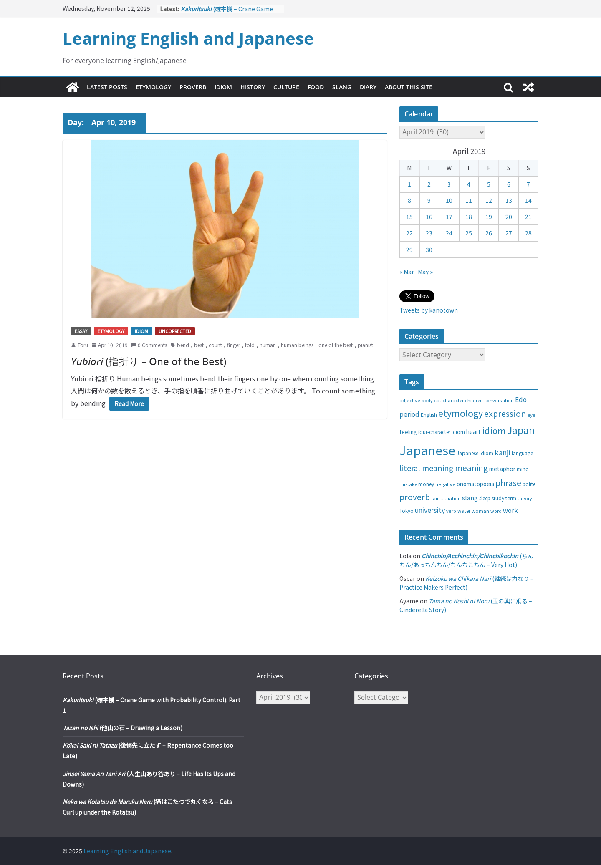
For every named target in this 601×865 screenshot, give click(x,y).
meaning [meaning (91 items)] (471, 467)
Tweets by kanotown (428, 310)
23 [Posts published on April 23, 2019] (429, 233)
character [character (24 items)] (453, 400)
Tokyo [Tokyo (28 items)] (406, 510)
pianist (365, 344)
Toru (83, 344)
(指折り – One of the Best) (148, 361)
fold (250, 344)
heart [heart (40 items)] (473, 431)
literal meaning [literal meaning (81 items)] (426, 467)
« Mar (406, 271)
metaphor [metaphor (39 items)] (502, 468)
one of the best (335, 344)
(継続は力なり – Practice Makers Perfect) (466, 582)
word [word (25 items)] (496, 510)
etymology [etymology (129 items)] (460, 412)
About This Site (408, 87)
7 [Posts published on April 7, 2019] (528, 184)
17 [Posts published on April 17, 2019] (449, 216)
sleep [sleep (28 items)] (484, 498)
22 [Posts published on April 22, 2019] (409, 233)
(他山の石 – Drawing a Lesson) (122, 728)
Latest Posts (107, 87)
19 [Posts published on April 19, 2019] (488, 216)
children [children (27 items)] (474, 400)
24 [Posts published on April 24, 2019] (449, 233)
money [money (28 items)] (426, 484)
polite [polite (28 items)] (529, 484)
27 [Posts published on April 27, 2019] (508, 233)
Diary (368, 87)
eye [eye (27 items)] (531, 414)
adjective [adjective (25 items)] (409, 400)
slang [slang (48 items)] (470, 497)
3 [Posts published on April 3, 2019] (449, 184)
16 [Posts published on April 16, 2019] (429, 216)
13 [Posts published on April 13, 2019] (508, 200)
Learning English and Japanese (188, 38)
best (199, 344)
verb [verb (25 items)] (451, 510)
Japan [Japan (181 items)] (521, 430)
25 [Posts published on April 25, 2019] (468, 233)
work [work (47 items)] (510, 510)
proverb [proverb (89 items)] (414, 496)
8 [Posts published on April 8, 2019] (409, 200)
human (268, 344)
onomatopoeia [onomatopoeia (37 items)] (475, 484)
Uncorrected (175, 331)
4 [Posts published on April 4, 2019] (468, 184)
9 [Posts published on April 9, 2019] (429, 200)
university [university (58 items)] (430, 510)
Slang (341, 87)
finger (233, 344)
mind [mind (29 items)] (523, 468)
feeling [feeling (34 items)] (408, 432)
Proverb (192, 87)
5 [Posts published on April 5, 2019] (488, 184)
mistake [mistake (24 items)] (408, 484)
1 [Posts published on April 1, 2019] (409, 184)
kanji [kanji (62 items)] (502, 452)
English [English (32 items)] (429, 415)
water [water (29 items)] (463, 510)
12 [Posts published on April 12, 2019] (488, 200)
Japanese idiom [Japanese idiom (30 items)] (475, 452)
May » (425, 271)
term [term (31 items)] (510, 498)
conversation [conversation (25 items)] (499, 400)
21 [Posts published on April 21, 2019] (528, 216)
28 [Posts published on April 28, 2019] (528, 233)
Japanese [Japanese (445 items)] (427, 450)
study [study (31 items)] (498, 498)
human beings (297, 344)
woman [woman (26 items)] (480, 510)
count (215, 344)
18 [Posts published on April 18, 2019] (468, 216)
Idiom (223, 87)
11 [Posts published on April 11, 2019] (468, 200)
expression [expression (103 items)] (505, 413)
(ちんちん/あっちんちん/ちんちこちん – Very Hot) (466, 560)
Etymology (153, 87)
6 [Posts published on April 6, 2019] (508, 184)
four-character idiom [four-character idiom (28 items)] (441, 432)
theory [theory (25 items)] (525, 498)
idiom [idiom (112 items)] (494, 430)
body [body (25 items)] (427, 400)
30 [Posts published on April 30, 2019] (429, 249)
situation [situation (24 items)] (451, 498)
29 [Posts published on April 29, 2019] (409, 249)
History (252, 87)
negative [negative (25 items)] (445, 484)
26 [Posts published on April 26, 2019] (488, 233)
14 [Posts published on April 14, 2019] (528, 200)
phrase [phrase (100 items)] (508, 483)
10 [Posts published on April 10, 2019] (449, 200)
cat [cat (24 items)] (437, 400)
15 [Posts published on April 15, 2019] (409, 216)
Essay (81, 331)
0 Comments (149, 344)
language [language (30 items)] (522, 452)
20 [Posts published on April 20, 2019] (508, 216)
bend (183, 344)
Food (316, 87)
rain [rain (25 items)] (435, 498)
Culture (286, 87)
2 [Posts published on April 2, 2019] (429, 184)
